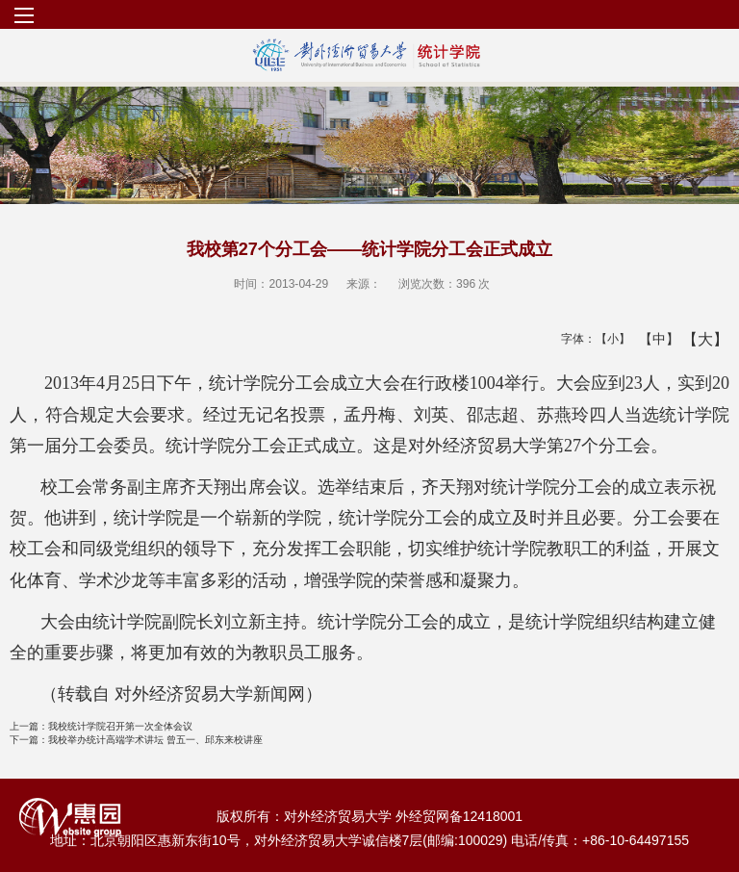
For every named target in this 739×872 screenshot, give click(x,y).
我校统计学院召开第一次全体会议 (101, 726)
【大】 (695, 338)
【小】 (609, 339)
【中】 (652, 338)
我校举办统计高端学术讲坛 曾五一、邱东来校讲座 (136, 739)
